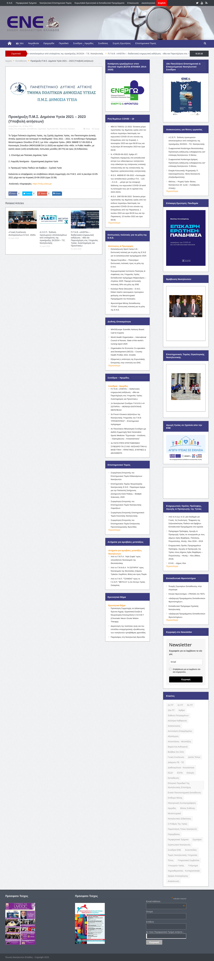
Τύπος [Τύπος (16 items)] (171, 860)
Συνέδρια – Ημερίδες (83, 43)
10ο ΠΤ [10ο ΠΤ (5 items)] (171, 710)
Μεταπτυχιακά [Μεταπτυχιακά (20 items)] (174, 813)
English (162, 3)
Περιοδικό (64, 43)
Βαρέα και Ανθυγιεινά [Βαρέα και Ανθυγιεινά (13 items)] (178, 747)
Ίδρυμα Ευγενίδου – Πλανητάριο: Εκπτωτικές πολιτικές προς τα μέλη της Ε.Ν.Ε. (127, 263)
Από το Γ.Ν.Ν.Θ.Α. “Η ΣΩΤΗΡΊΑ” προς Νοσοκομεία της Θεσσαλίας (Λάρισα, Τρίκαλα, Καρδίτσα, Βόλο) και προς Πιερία (129, 570)
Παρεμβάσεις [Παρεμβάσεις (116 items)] (174, 834)
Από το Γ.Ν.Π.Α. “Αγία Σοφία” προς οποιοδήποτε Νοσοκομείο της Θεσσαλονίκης (126, 559)
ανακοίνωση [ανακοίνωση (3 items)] (173, 881)
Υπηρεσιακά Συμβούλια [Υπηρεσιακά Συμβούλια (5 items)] (188, 860)
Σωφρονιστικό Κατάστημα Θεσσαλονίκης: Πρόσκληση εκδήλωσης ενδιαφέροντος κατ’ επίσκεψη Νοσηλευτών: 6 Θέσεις (187, 151)
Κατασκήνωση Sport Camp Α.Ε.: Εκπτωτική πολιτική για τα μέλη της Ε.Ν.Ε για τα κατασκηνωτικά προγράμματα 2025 (128, 252)
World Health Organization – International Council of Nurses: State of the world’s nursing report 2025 (128, 340)
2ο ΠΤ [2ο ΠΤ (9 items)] (170, 705)
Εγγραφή (185, 679)
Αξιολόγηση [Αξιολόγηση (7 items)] (173, 736)
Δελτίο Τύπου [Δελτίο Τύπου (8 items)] (194, 757)
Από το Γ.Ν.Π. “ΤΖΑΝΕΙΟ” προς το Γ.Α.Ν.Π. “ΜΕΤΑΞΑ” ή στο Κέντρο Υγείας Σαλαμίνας (128, 582)
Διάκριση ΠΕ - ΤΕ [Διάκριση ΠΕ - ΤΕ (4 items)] (176, 762)
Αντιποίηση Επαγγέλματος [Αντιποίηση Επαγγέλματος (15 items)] (180, 731)
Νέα (19, 43)
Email (95, 129)
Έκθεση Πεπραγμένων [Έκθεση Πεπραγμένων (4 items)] (178, 715)
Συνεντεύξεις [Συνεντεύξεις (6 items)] (191, 850)
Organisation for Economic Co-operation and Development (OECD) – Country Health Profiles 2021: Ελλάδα (128, 351)
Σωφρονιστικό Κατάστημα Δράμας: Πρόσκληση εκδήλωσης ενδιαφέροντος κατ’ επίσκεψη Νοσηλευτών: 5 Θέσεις (187, 162)
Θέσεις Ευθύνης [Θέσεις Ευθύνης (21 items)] (187, 808)
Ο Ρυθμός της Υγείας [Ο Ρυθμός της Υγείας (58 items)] (177, 824)
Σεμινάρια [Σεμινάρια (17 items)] (197, 839)
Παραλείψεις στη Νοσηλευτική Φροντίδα (128, 637)
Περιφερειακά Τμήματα (26, 3)
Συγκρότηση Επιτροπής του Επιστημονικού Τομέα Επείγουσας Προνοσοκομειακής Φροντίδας (125, 523)
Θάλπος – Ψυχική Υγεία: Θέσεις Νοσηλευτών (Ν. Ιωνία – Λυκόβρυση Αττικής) (184, 184)
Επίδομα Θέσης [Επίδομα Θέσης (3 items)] (175, 798)
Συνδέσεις (103, 43)
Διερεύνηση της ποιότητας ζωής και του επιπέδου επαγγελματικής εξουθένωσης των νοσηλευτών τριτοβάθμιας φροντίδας (128, 629)
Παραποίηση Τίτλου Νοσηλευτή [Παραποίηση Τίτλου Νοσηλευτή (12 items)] (182, 829)
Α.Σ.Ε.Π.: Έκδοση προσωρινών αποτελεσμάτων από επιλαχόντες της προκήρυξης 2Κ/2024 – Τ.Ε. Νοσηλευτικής (65, 53)
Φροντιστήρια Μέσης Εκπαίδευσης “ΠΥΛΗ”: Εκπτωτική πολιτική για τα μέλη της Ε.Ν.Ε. (128, 306)
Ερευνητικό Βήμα (116, 605)
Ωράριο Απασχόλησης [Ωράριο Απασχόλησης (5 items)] (178, 876)
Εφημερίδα (49, 43)
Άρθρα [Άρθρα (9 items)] (182, 710)
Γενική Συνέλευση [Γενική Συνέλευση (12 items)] (176, 757)
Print (87, 129)
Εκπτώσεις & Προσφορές (120, 246)
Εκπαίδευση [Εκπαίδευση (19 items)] (173, 778)
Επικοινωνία (133, 3)
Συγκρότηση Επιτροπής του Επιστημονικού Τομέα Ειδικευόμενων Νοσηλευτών (126, 476)
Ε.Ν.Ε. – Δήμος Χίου (177, 563)
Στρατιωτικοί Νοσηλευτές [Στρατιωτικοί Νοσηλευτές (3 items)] (179, 845)
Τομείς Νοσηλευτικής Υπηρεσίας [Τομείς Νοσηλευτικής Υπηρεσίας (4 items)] (182, 855)
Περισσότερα (114, 223)
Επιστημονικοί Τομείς (145, 43)
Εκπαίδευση (32, 129)
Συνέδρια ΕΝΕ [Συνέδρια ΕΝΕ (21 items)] (174, 850)
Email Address (165, 901)
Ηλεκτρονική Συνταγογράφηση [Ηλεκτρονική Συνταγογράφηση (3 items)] (182, 803)
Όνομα (149, 911)
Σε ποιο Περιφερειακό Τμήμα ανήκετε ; (165, 932)
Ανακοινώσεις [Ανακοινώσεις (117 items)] (174, 726)
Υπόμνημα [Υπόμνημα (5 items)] (193, 865)
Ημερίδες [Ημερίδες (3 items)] (172, 808)
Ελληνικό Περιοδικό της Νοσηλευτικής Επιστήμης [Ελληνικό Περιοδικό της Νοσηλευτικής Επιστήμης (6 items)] (179, 785)
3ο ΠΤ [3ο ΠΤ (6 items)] (180, 705)
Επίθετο (150, 921)
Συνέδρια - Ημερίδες (118, 386)
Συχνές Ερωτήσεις (122, 43)
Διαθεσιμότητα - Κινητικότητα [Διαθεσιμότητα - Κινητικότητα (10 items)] (181, 767)
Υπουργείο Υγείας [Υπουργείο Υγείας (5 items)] (176, 865)
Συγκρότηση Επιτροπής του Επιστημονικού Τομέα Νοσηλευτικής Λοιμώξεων (126, 504)
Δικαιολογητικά (148, 3)
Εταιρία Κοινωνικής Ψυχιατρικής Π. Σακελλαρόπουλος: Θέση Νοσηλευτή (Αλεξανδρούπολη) (184, 173)
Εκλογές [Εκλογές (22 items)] (190, 773)
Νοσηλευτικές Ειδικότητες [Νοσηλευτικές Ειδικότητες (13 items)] (179, 818)
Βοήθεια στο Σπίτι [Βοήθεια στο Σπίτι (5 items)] (176, 752)
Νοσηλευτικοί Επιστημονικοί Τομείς (56, 3)
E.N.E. (10, 3)
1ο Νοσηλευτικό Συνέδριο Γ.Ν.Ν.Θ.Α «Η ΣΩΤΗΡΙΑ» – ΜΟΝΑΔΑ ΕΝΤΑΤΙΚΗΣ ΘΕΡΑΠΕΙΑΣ (128, 406)
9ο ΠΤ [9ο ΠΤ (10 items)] (190, 705)
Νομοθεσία (33, 43)
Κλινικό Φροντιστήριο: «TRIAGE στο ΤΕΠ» (187, 594)
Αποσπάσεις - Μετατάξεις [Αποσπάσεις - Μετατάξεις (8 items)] (179, 741)
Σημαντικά (42, 129)
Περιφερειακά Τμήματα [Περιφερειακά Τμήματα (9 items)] (178, 839)
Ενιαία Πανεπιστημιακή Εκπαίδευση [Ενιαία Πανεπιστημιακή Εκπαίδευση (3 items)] (184, 792)
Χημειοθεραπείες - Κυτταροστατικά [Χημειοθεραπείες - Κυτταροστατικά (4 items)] (184, 871)
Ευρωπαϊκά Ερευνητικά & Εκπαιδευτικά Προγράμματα (99, 3)
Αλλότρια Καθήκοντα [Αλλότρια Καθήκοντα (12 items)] (177, 720)
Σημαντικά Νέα (52, 129)
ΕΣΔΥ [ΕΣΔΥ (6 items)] (170, 773)
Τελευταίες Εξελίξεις (67, 129)
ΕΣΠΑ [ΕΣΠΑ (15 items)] (180, 773)
